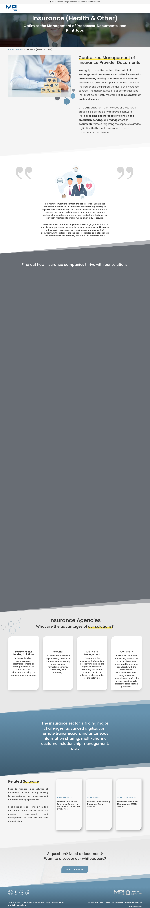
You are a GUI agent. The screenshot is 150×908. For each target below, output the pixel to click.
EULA (48, 902)
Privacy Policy (28, 902)
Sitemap (40, 902)
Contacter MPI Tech (75, 869)
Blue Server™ (64, 797)
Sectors (19, 49)
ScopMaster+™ (126, 797)
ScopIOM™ (93, 797)
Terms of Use (14, 902)
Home (11, 49)
